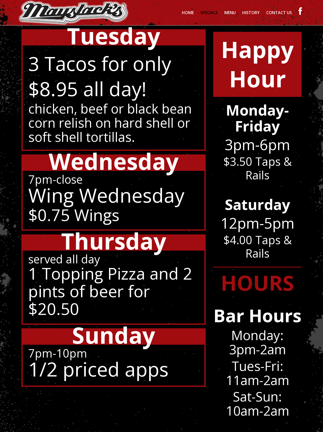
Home (188, 12)
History (251, 12)
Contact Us (279, 12)
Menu (230, 12)
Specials (209, 12)
